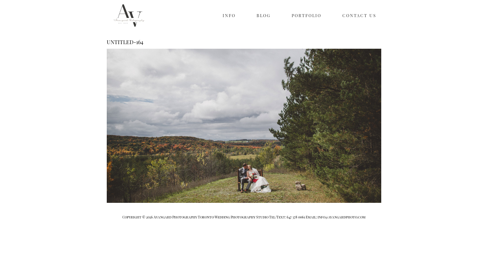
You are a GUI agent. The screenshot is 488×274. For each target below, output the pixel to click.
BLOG (264, 15)
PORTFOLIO (306, 15)
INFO (229, 15)
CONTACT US (359, 15)
